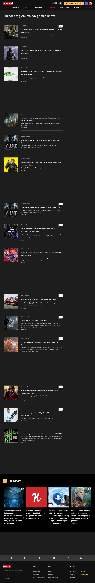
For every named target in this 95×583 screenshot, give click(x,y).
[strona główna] (12, 3)
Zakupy (83, 571)
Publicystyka (40, 7)
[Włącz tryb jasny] (54, 3)
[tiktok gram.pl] (13, 558)
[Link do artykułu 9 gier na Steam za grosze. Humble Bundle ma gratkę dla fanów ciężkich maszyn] (36, 504)
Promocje (52, 7)
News (6, 7)
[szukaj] (60, 3)
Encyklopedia (65, 7)
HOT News (73, 571)
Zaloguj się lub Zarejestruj (75, 3)
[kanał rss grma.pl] (82, 558)
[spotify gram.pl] (56, 558)
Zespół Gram (36, 571)
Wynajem (77, 7)
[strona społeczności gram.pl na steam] (69, 558)
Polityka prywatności (39, 577)
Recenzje (16, 7)
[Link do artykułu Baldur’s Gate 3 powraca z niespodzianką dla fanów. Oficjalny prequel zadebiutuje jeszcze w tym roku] (81, 505)
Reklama (50, 574)
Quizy (28, 7)
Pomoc (50, 571)
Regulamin (36, 574)
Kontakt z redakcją (53, 577)
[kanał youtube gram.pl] (42, 558)
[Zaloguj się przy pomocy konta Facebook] (86, 3)
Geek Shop (88, 7)
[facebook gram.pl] (27, 558)
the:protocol (84, 574)
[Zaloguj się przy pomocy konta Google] (90, 3)
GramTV (72, 574)
